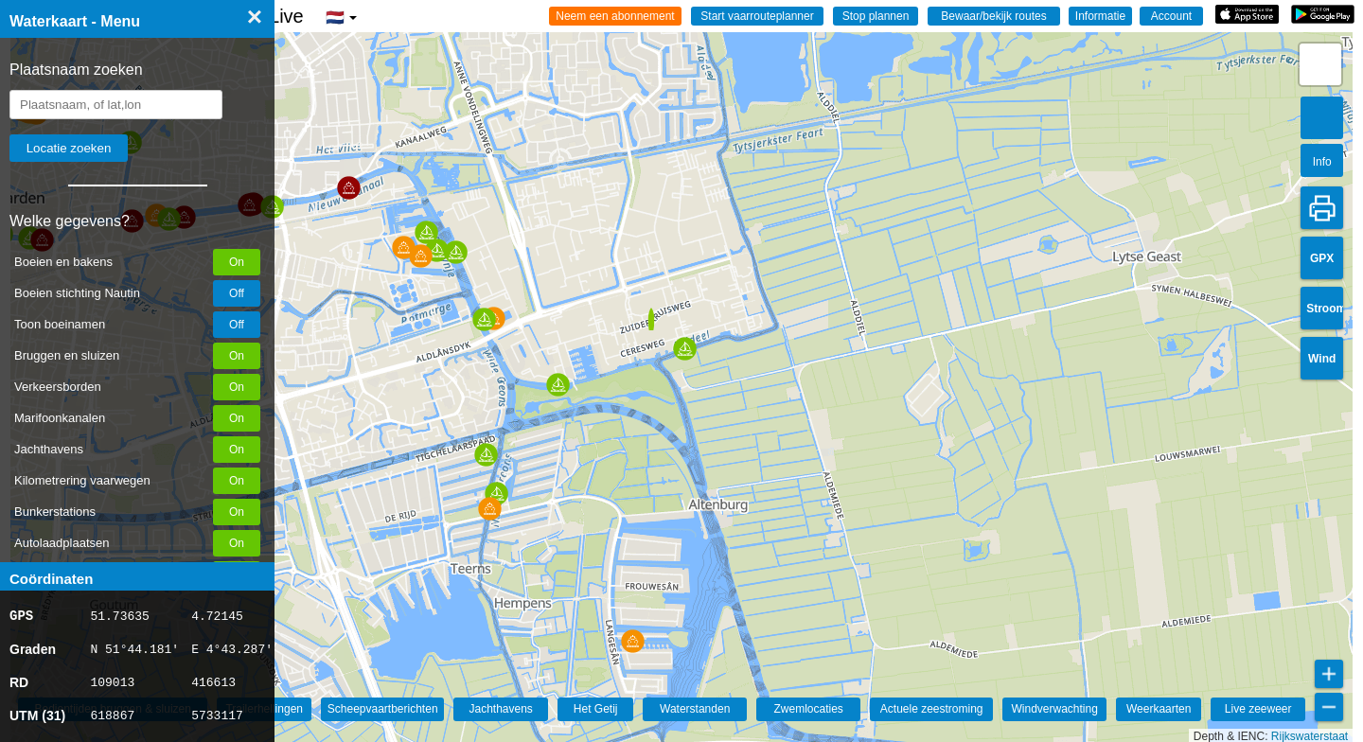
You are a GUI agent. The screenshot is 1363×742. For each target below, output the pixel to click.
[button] (490, 509)
